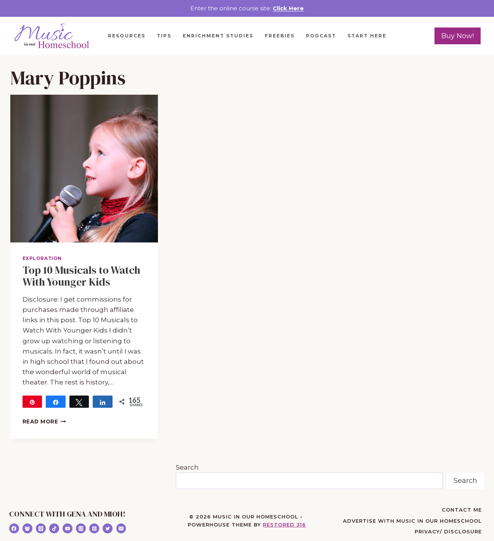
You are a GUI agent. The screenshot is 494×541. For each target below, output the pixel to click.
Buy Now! (457, 36)
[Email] (121, 528)
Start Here (367, 36)
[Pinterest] (94, 528)
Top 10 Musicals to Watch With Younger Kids (81, 276)
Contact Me (462, 510)
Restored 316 (284, 525)
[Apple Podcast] (41, 528)
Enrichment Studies (218, 36)
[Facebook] (14, 528)
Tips (164, 36)
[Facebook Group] (27, 528)
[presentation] (84, 168)
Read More (44, 421)
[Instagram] (81, 528)
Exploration (42, 258)
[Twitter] (108, 528)
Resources (126, 36)
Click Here (288, 8)
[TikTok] (54, 528)
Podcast (321, 36)
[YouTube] (67, 528)
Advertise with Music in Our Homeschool (412, 521)
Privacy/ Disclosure (448, 531)
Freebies (279, 36)
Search (187, 467)
